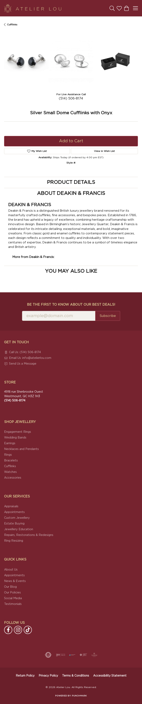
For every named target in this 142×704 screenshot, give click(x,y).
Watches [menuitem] (10, 471)
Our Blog (10, 586)
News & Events (15, 581)
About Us (11, 569)
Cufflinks (12, 24)
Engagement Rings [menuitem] (17, 431)
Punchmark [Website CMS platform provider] (79, 696)
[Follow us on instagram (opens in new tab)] (18, 630)
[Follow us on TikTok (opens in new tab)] (28, 630)
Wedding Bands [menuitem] (15, 437)
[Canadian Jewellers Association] (72, 655)
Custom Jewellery (17, 517)
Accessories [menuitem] (12, 477)
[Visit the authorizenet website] (48, 655)
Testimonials (13, 604)
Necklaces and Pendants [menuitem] (21, 449)
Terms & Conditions (75, 675)
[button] (112, 8)
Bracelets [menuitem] (11, 460)
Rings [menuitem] (8, 454)
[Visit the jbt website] (83, 655)
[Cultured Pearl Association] (94, 655)
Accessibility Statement (109, 675)
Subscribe (108, 316)
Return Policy (25, 675)
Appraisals (11, 506)
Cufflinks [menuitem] (10, 466)
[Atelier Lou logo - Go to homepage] (32, 8)
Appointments (14, 512)
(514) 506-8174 (71, 98)
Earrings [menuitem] (9, 443)
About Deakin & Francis (71, 193)
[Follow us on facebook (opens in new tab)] (8, 630)
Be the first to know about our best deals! (71, 304)
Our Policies (12, 592)
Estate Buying (14, 523)
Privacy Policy (48, 675)
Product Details (71, 182)
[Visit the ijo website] (60, 655)
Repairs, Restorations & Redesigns (28, 535)
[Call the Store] (14, 400)
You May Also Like (71, 271)
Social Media (13, 598)
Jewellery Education (18, 529)
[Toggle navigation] (135, 8)
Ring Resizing (13, 540)
